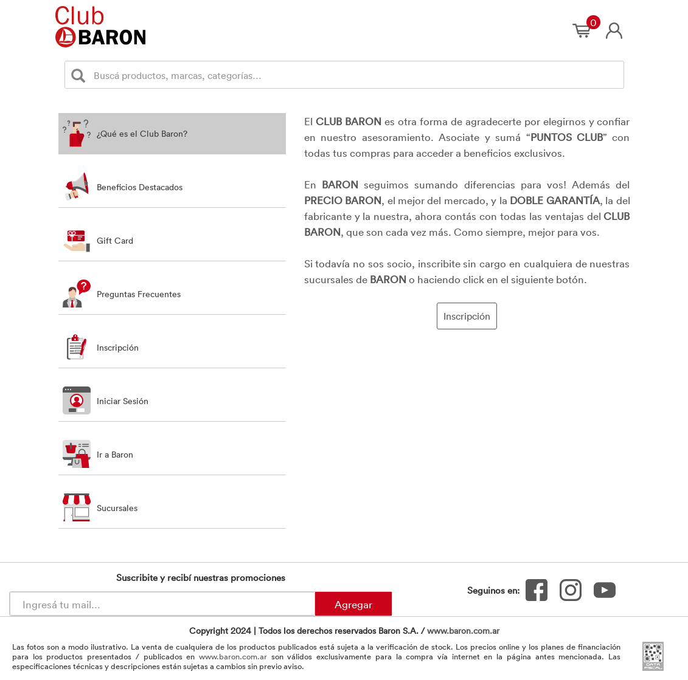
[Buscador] (356, 74)
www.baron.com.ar (463, 630)
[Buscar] (80, 75)
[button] (172, 347)
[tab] (172, 133)
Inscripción (466, 316)
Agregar (353, 604)
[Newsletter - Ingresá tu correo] (162, 604)
